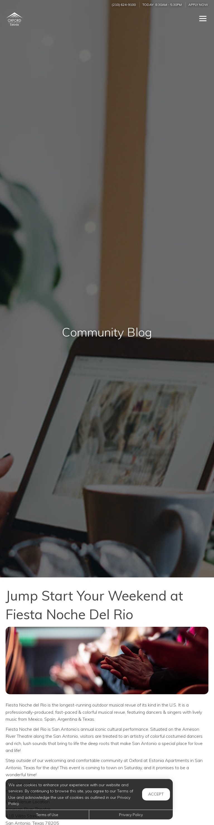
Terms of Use (47, 814)
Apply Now (198, 5)
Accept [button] (156, 794)
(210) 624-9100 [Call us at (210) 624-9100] (124, 5)
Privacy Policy (131, 814)
